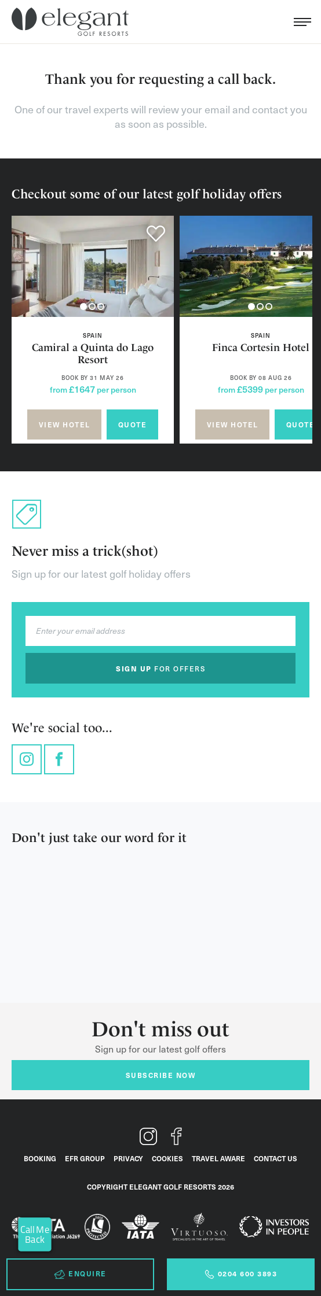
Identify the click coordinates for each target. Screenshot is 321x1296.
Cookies (167, 1158)
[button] (83, 306)
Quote (132, 424)
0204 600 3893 (241, 1273)
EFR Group (85, 1158)
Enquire (80, 1273)
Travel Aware (218, 1158)
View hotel (64, 424)
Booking (40, 1158)
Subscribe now (161, 1075)
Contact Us (275, 1158)
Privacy (128, 1158)
